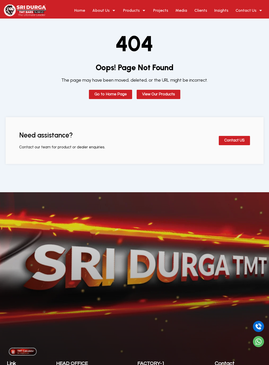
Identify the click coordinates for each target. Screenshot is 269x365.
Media (181, 10)
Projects (160, 10)
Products (134, 10)
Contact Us (249, 10)
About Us (104, 10)
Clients (200, 10)
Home (79, 10)
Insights (221, 10)
